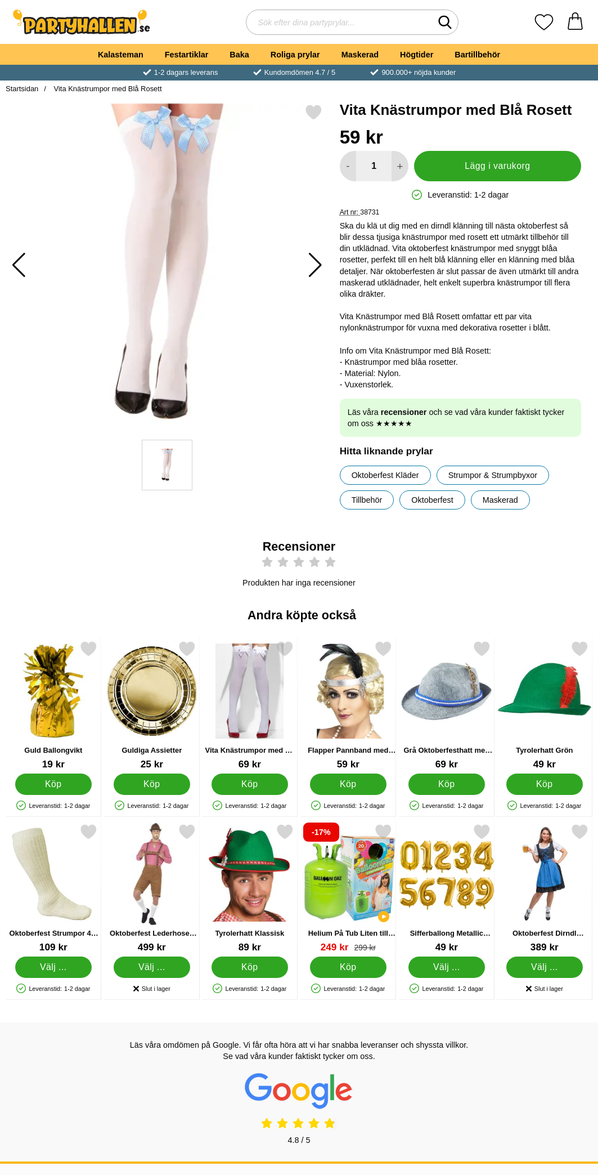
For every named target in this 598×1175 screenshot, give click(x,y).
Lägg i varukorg (497, 166)
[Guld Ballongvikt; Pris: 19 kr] (53, 705)
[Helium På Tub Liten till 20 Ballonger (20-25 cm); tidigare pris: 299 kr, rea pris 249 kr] (348, 888)
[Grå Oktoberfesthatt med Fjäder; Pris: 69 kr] (446, 705)
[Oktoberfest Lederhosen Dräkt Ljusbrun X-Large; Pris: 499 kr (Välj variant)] (152, 888)
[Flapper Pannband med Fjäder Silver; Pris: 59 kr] (348, 705)
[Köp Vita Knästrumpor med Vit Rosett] (250, 784)
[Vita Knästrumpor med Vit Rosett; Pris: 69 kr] (250, 705)
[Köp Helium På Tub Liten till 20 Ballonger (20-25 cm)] (348, 967)
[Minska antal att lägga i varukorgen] (348, 166)
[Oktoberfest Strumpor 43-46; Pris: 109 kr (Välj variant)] (53, 888)
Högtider (416, 54)
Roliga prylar (295, 54)
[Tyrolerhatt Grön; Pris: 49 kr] (544, 705)
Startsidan (22, 88)
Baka (239, 54)
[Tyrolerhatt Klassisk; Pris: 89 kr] (250, 888)
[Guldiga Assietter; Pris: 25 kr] (152, 705)
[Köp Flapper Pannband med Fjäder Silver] (348, 784)
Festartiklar (187, 54)
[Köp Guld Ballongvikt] (53, 784)
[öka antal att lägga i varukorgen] (400, 166)
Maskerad (360, 54)
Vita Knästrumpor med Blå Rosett (107, 88)
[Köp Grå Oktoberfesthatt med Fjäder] (446, 784)
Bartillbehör (477, 54)
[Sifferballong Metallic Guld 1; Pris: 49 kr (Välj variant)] (446, 888)
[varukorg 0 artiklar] (575, 22)
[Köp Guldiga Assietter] (152, 784)
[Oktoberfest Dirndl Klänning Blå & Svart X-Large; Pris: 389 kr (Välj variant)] (544, 888)
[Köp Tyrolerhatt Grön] (544, 784)
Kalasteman (120, 54)
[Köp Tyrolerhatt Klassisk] (250, 967)
